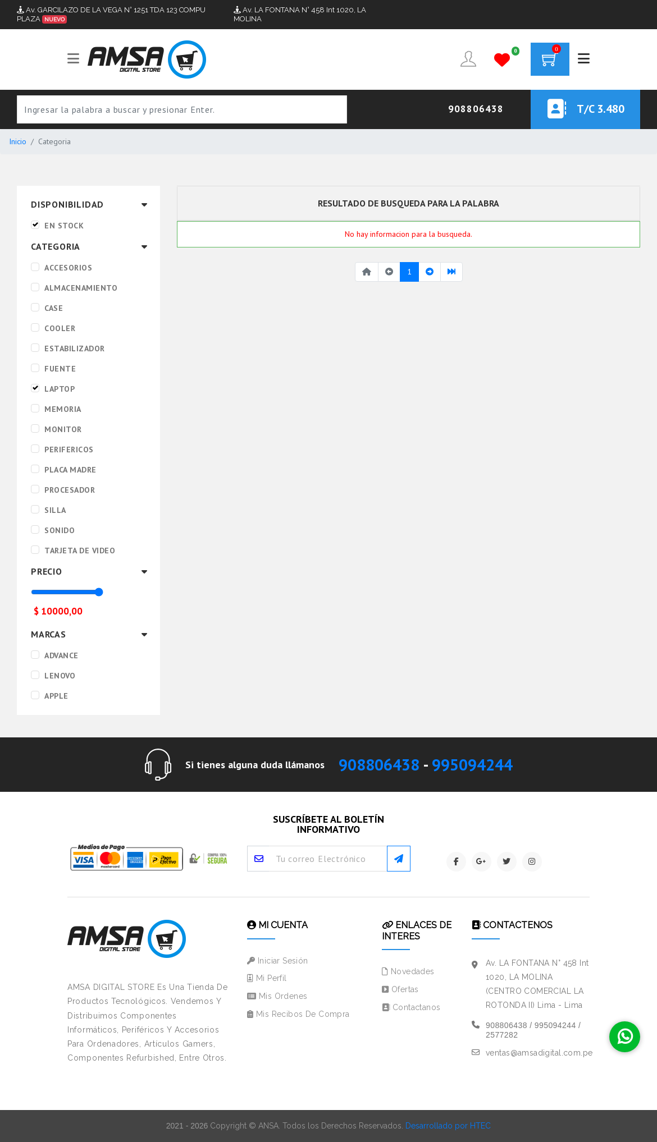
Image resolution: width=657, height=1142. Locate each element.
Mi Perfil (267, 978)
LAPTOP (59, 389)
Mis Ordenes (277, 996)
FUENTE (60, 369)
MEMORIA (62, 409)
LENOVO (59, 676)
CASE (53, 308)
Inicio (17, 141)
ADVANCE (61, 655)
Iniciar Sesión (277, 960)
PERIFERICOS (69, 449)
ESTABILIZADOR (74, 348)
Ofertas (400, 989)
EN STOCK (64, 226)
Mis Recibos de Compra (298, 1014)
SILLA (55, 510)
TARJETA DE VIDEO (79, 550)
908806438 (379, 764)
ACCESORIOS (68, 268)
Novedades (408, 971)
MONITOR (63, 429)
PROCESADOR (69, 490)
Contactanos (411, 1007)
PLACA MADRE (70, 470)
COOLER (59, 328)
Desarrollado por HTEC (448, 1125)
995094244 (472, 764)
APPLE (56, 696)
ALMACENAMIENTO (80, 288)
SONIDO (59, 530)
